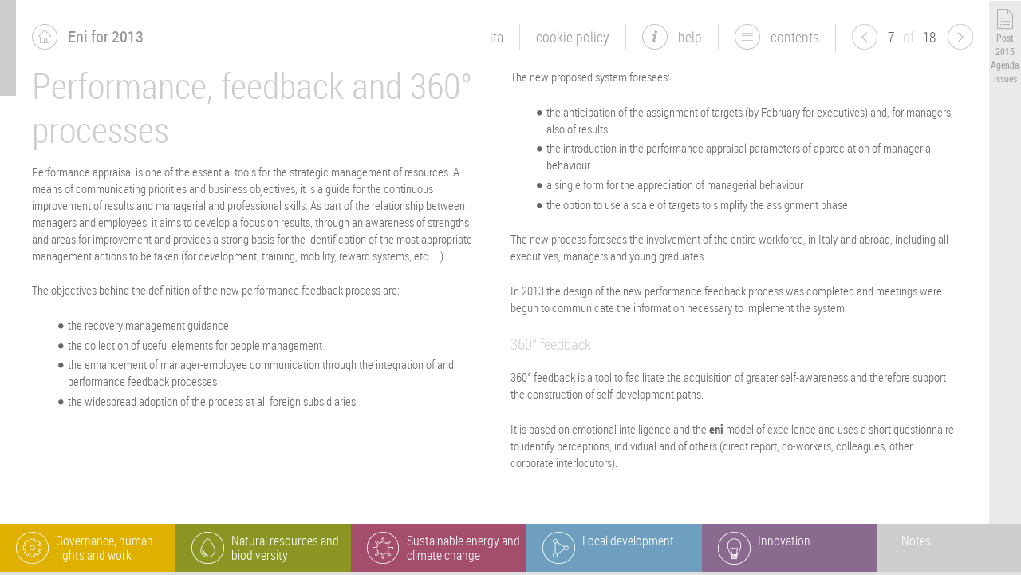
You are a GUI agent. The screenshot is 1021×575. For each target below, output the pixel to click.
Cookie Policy (572, 36)
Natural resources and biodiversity (285, 548)
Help (690, 36)
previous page (864, 37)
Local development (628, 540)
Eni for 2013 (106, 36)
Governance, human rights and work (104, 548)
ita (496, 36)
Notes (916, 540)
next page (960, 37)
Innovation (784, 540)
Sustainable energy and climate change (463, 548)
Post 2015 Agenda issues (1005, 57)
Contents (795, 36)
